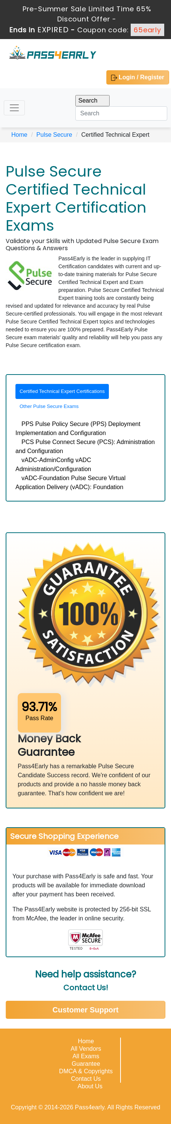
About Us (90, 1086)
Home (19, 134)
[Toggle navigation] (14, 107)
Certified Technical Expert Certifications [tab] (62, 391)
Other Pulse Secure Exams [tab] (49, 406)
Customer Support (85, 1010)
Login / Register (137, 77)
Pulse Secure (54, 134)
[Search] (121, 113)
